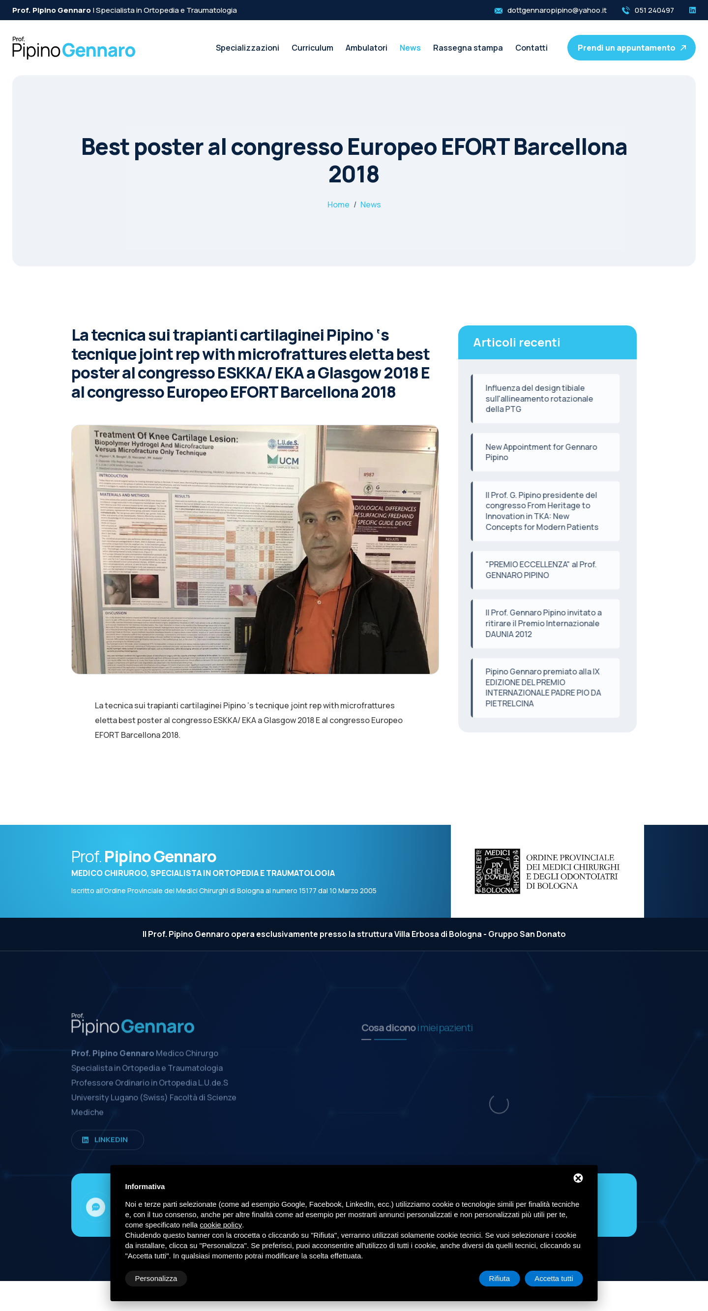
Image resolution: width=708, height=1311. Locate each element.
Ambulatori (366, 47)
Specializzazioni (247, 47)
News (410, 47)
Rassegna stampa (468, 47)
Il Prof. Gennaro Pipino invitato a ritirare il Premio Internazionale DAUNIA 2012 (537, 623)
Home (338, 204)
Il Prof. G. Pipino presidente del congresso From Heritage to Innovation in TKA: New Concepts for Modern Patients (535, 511)
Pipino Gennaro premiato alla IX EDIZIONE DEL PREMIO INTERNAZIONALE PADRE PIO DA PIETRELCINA (536, 687)
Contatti (531, 47)
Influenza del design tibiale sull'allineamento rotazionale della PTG (533, 398)
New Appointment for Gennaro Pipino (534, 452)
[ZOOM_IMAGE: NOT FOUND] (255, 560)
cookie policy (221, 1225)
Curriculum (312, 47)
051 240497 (654, 10)
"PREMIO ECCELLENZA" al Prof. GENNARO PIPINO (534, 570)
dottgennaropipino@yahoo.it (557, 10)
